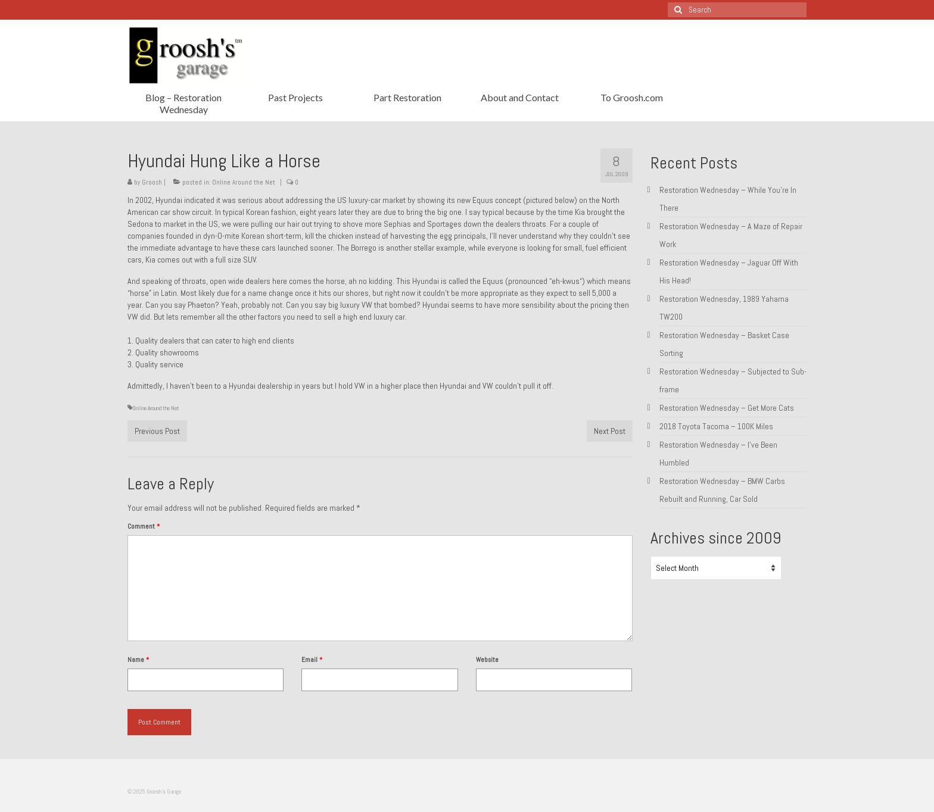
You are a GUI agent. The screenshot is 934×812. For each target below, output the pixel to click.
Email (311, 659)
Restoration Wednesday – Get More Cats (726, 407)
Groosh (152, 182)
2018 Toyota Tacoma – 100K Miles (716, 426)
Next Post (609, 431)
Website (487, 659)
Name (138, 659)
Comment (143, 526)
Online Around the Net (243, 182)
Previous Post (157, 431)
